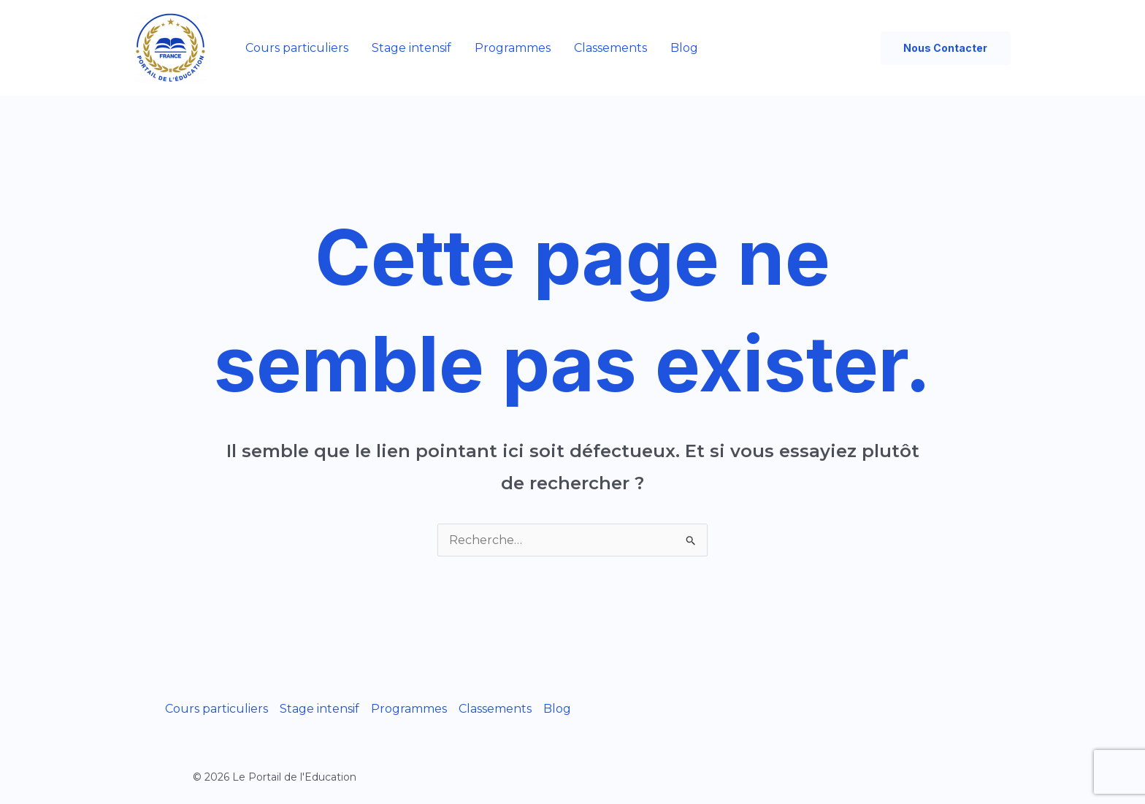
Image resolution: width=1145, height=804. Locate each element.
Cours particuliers (296, 48)
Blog (684, 48)
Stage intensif (411, 48)
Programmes (513, 48)
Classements (610, 48)
